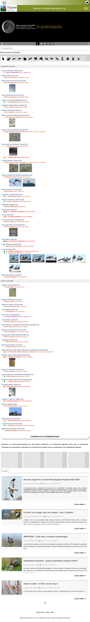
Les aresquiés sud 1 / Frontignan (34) (13, 219)
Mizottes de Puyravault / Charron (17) (13, 369)
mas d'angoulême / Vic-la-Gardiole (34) (13, 225)
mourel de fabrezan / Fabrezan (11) (12, 70)
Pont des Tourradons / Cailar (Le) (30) (13, 199)
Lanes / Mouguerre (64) (8, 249)
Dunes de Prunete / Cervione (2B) (12, 189)
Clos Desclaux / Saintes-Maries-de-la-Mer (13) (15, 335)
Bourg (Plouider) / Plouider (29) (11, 418)
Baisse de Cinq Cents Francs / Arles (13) (14, 80)
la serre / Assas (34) (7, 214)
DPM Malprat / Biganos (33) (10, 204)
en (87, 8)
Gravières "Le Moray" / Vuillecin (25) (12, 399)
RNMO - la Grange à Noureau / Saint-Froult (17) (16, 115)
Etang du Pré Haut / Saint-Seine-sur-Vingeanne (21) (17, 379)
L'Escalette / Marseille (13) (9, 340)
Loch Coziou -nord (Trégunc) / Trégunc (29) (14, 144)
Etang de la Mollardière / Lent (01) (12, 299)
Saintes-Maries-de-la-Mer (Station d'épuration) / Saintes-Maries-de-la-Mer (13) (25, 350)
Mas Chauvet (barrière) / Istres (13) (12, 345)
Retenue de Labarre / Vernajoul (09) (12, 304)
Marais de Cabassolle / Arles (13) (11, 110)
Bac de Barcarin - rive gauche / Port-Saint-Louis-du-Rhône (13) (20, 324)
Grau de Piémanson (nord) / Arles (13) (13, 95)
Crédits (52, 612)
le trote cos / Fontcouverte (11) (11, 314)
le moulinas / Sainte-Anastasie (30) (12, 194)
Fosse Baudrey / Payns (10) (10, 309)
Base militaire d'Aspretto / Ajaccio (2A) (13, 428)
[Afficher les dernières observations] (10, 52)
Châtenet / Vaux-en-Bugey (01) (11, 285)
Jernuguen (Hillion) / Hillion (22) (11, 384)
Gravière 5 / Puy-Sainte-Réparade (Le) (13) (14, 100)
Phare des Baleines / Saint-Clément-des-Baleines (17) (17, 374)
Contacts (47, 612)
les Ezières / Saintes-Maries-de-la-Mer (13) (14, 105)
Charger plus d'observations (45, 437)
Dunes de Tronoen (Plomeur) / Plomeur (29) (15, 130)
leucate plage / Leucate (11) (10, 319)
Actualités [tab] (4, 471)
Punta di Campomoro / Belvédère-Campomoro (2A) (17, 175)
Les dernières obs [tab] (7, 48)
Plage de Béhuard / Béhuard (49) (11, 244)
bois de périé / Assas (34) (9, 209)
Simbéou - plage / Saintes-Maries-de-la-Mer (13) (16, 355)
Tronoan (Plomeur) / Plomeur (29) (12, 160)
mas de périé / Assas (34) (9, 239)
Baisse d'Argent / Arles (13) (10, 75)
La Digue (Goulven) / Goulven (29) (12, 423)
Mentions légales (40, 612)
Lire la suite (80, 504)
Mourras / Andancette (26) (9, 404)
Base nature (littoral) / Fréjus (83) (11, 275)
